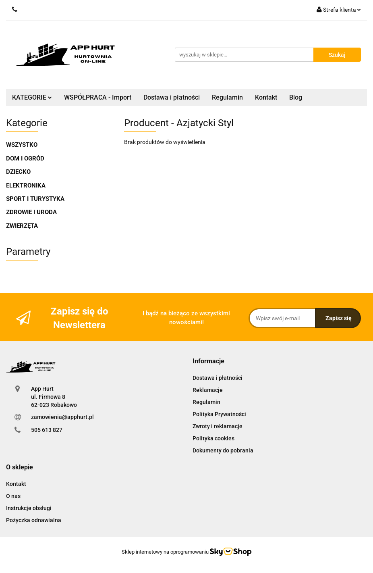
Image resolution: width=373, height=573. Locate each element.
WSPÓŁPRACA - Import (97, 97)
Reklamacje (208, 390)
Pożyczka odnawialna (33, 520)
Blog (295, 97)
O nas (13, 496)
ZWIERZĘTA (22, 225)
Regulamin (227, 97)
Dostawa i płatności (171, 97)
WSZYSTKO (21, 144)
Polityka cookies (213, 438)
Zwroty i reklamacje (217, 426)
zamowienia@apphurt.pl (62, 417)
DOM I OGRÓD (25, 158)
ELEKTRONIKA (26, 185)
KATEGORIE (32, 97)
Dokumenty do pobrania (223, 450)
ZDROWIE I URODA (31, 212)
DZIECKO (18, 171)
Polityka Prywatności (219, 414)
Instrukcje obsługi (29, 508)
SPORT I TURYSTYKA (35, 198)
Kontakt (266, 97)
